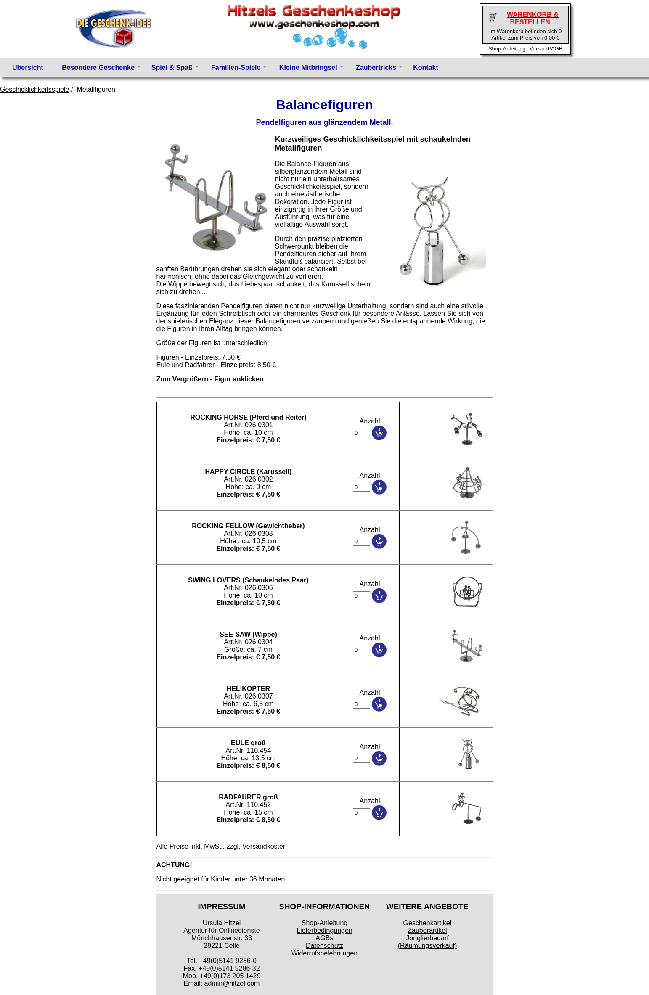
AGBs (325, 938)
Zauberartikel (427, 930)
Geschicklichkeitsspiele (34, 89)
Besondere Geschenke (98, 67)
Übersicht (27, 67)
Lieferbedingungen (324, 930)
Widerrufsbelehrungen (324, 953)
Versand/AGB (546, 48)
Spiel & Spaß (172, 67)
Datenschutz (324, 945)
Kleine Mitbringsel (308, 67)
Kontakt (425, 67)
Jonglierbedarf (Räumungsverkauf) (427, 941)
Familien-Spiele (235, 67)
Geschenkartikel (427, 922)
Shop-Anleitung (507, 48)
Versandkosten (264, 846)
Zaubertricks (376, 67)
